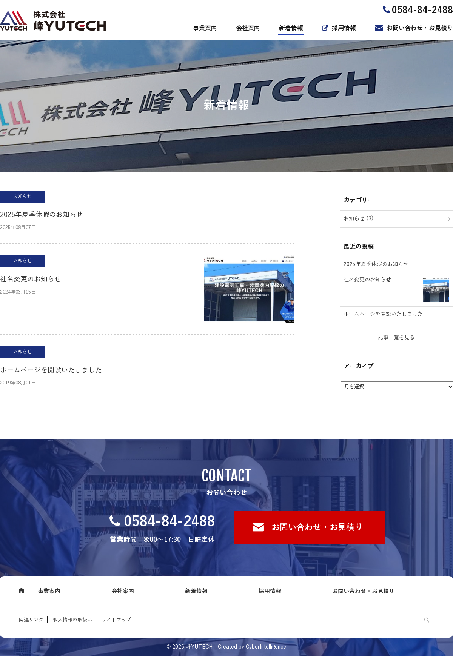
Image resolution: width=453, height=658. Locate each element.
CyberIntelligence (266, 647)
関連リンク (31, 620)
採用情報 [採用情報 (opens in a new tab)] (344, 28)
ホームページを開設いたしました (51, 370)
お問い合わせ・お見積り (420, 28)
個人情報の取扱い (72, 620)
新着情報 (291, 28)
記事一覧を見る (396, 337)
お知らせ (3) (359, 218)
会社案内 (248, 28)
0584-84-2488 (169, 521)
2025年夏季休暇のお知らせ (41, 214)
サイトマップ (116, 620)
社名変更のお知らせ (30, 279)
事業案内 (205, 28)
